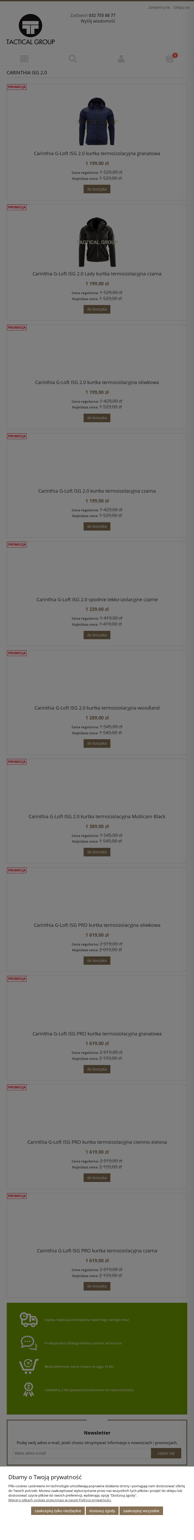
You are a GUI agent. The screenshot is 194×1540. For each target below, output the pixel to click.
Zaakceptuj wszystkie (141, 1511)
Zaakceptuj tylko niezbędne (58, 1511)
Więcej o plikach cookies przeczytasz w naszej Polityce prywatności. (59, 1500)
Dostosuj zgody (102, 1511)
